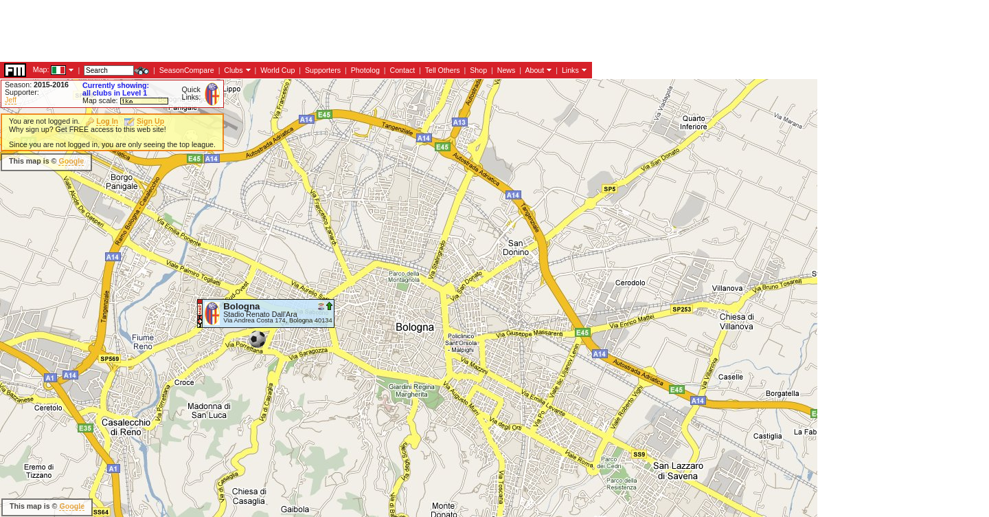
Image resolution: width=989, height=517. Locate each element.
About (534, 70)
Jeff (10, 100)
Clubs (233, 70)
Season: (37, 84)
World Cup (277, 70)
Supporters (323, 70)
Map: (41, 69)
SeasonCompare (186, 70)
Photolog (365, 70)
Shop (478, 70)
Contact (402, 70)
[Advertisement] (250, 31)
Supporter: (22, 92)
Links (570, 70)
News (506, 70)
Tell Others (442, 70)
